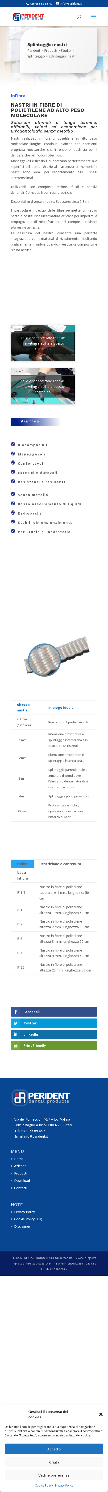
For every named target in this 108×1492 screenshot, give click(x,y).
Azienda (20, 1166)
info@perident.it (36, 1136)
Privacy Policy (64, 1485)
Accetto (54, 1449)
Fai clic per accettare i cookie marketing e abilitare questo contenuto (43, 343)
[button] (101, 1414)
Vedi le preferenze (54, 1475)
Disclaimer (22, 1226)
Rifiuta (54, 1462)
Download (22, 1180)
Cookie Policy (44, 1485)
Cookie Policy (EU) (28, 1219)
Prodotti (20, 1173)
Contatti (20, 1188)
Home (19, 1158)
